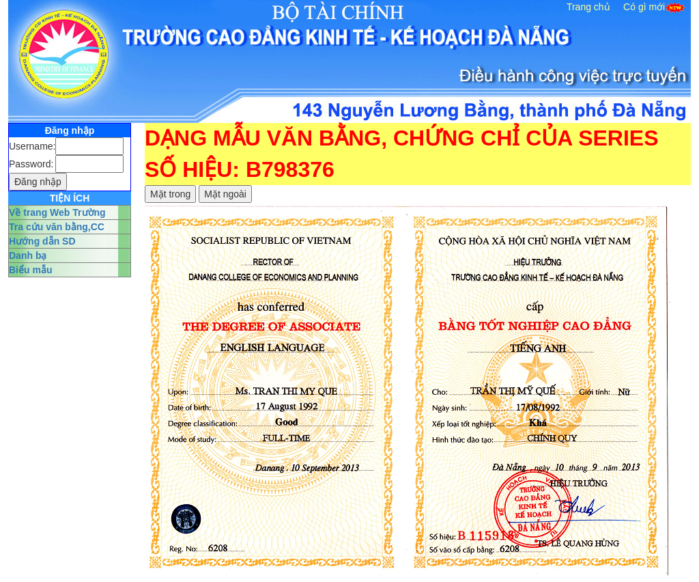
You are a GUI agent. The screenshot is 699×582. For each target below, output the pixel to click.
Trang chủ (588, 6)
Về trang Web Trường (57, 212)
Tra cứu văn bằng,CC (56, 226)
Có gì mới (644, 6)
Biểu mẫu (30, 269)
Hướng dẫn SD (42, 241)
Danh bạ (27, 255)
